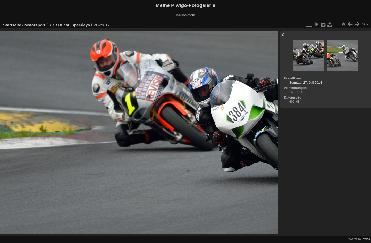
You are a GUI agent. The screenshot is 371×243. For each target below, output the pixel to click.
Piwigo (366, 238)
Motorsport (34, 25)
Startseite (12, 25)
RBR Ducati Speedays (69, 25)
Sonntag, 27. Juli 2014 (305, 82)
